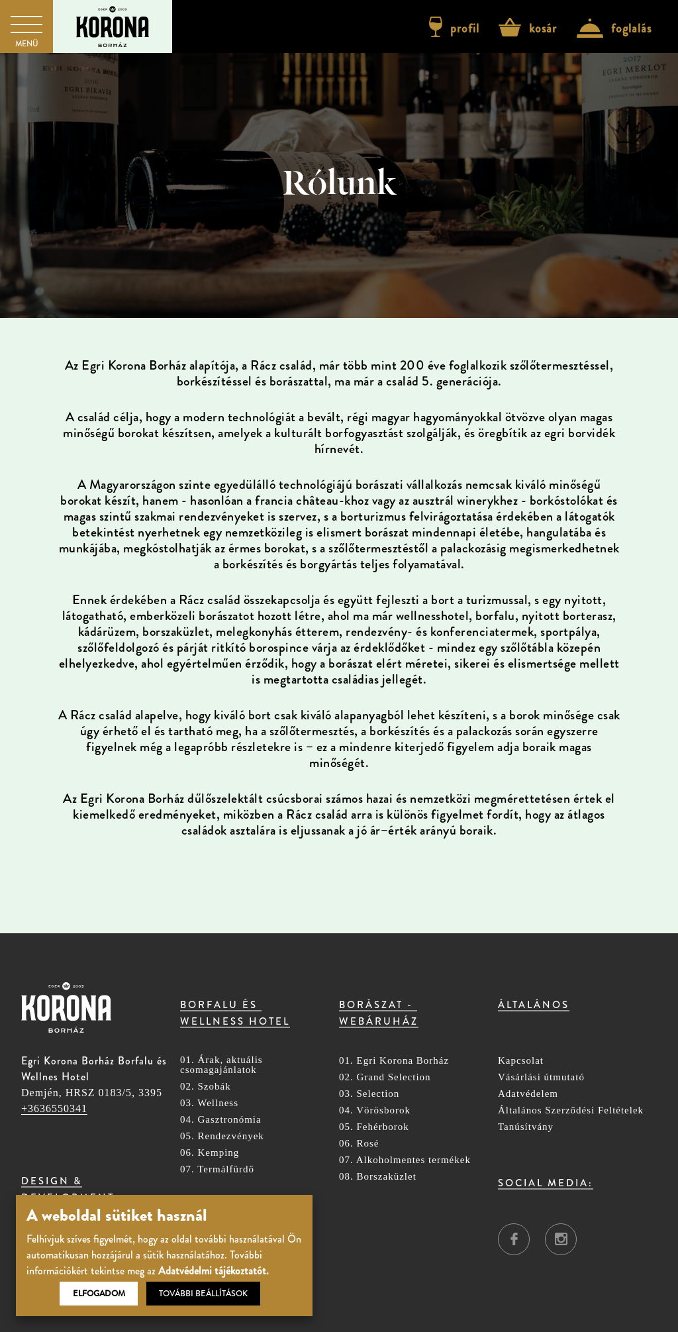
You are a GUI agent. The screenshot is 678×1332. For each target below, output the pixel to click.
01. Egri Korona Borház (394, 1061)
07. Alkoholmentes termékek (405, 1160)
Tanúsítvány (526, 1127)
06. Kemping (209, 1153)
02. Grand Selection (385, 1077)
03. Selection (369, 1094)
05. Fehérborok (374, 1127)
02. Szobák (205, 1087)
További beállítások (203, 1294)
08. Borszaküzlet (377, 1177)
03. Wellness (209, 1103)
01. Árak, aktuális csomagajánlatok (221, 1065)
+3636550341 (54, 1108)
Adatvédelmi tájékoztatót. (213, 1270)
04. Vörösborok (375, 1110)
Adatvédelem (528, 1094)
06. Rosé (359, 1144)
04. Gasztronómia (221, 1120)
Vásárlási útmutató (541, 1077)
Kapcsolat (521, 1061)
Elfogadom (99, 1294)
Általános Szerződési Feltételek (571, 1110)
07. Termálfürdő (217, 1169)
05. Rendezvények (222, 1136)
